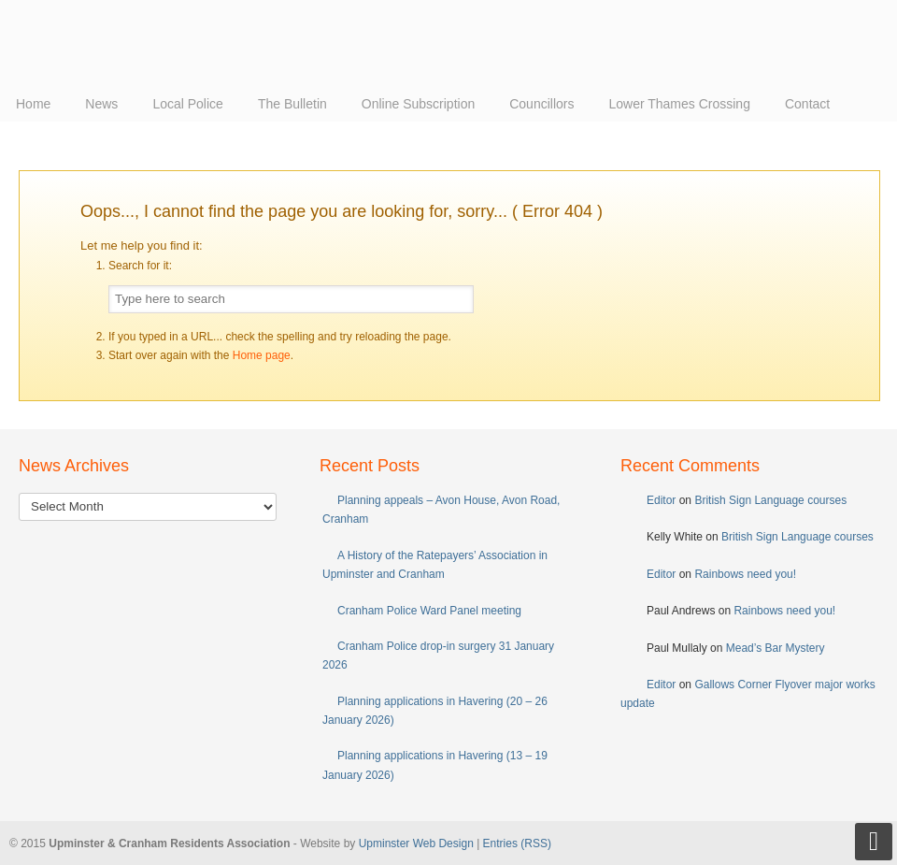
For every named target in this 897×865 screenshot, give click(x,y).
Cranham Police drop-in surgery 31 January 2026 (438, 655)
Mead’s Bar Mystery (775, 648)
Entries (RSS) (517, 843)
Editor (661, 500)
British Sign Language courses (770, 500)
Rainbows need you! (745, 574)
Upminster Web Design (416, 843)
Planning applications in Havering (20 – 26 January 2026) (435, 711)
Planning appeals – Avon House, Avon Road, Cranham (441, 510)
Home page (262, 355)
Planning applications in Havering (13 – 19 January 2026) (435, 765)
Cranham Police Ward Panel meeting (429, 610)
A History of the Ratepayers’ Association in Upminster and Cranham (435, 565)
